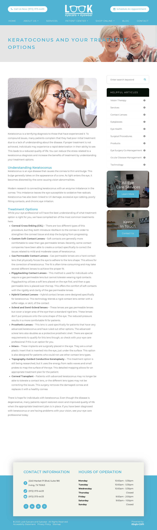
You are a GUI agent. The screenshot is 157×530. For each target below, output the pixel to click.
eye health (116, 129)
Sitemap (57, 524)
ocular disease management (127, 158)
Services (52, 21)
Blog (125, 21)
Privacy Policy (44, 524)
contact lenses (119, 114)
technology (117, 165)
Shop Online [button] (105, 21)
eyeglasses (117, 122)
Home (12, 21)
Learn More (128, 194)
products (115, 143)
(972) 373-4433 (36, 491)
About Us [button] (31, 21)
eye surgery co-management (127, 151)
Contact (143, 21)
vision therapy (119, 100)
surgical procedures (122, 136)
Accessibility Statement (24, 524)
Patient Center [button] (76, 21)
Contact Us (128, 234)
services (115, 107)
